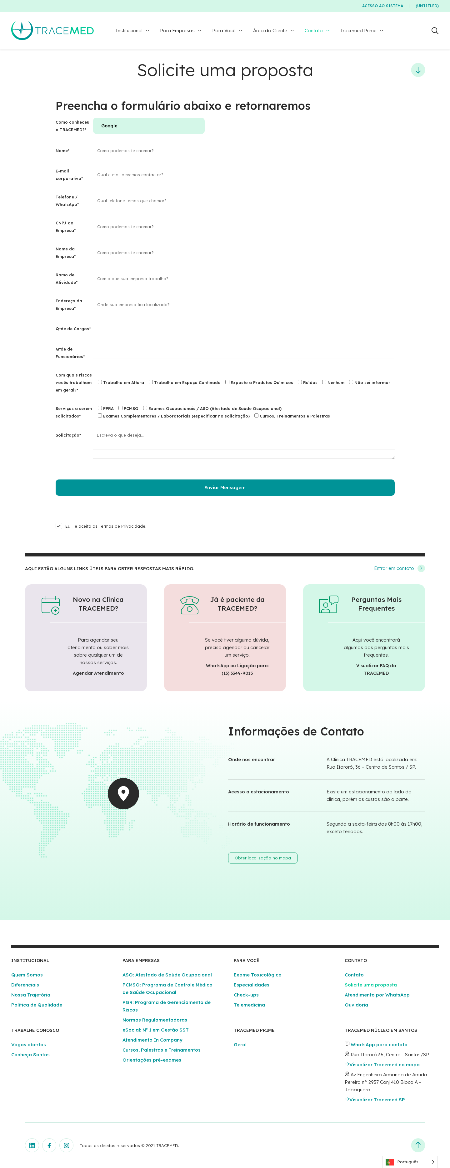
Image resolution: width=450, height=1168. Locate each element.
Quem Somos (27, 975)
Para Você (224, 30)
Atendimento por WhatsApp (377, 995)
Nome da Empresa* (66, 252)
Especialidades (251, 985)
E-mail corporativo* (69, 174)
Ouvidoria (356, 1005)
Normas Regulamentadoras (154, 1020)
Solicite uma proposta (371, 985)
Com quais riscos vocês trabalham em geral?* (74, 382)
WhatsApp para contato (379, 1045)
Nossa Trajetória (30, 995)
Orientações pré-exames (151, 1060)
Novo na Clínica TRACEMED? (98, 603)
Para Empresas (177, 30)
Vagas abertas (28, 1045)
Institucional (129, 30)
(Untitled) (427, 5)
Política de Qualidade (36, 1005)
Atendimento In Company (152, 1040)
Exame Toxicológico (258, 975)
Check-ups (246, 995)
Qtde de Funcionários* (70, 352)
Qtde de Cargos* (73, 328)
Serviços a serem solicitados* (74, 412)
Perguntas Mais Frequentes (376, 603)
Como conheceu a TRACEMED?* (72, 126)
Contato (314, 30)
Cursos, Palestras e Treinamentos (161, 1050)
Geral (240, 1045)
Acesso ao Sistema (382, 5)
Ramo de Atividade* (67, 278)
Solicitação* (68, 435)
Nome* (62, 150)
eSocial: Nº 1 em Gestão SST (155, 1030)
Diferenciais (25, 985)
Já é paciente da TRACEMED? (237, 603)
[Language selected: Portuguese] (410, 1162)
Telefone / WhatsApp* (67, 200)
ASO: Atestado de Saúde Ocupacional (167, 975)
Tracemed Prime (358, 30)
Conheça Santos (30, 1055)
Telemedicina (249, 1005)
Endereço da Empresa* (69, 304)
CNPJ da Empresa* (66, 226)
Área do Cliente (270, 30)
